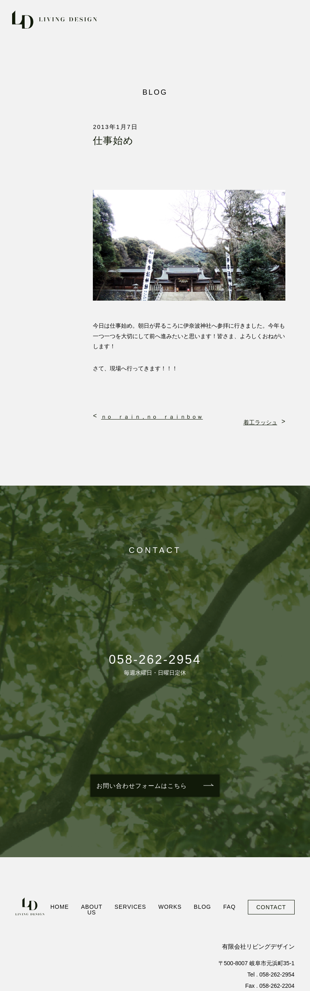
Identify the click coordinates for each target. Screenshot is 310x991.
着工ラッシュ (260, 422)
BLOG (202, 907)
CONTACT (271, 907)
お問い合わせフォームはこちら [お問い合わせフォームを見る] (141, 785)
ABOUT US (92, 910)
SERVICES (131, 907)
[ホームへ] (29, 906)
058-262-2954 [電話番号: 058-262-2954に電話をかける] (155, 659)
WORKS (170, 907)
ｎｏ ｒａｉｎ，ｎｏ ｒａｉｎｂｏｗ (152, 416)
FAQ (229, 907)
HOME (59, 907)
